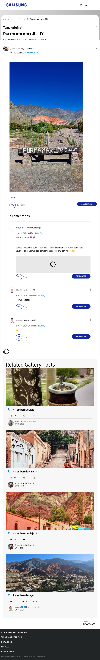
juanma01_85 (20, 607)
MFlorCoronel (20, 421)
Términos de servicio (12, 637)
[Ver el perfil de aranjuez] (19, 320)
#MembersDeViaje (23, 409)
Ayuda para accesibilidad (14, 632)
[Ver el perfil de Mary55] (19, 290)
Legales (5, 647)
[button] (92, 48)
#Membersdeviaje (23, 595)
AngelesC (18, 483)
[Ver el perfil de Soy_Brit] (19, 228)
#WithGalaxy (33, 53)
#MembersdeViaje (23, 471)
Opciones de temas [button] (92, 26)
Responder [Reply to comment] (81, 276)
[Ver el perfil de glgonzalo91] (15, 48)
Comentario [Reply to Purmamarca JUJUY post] (87, 204)
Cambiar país (7, 651)
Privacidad (6, 642)
